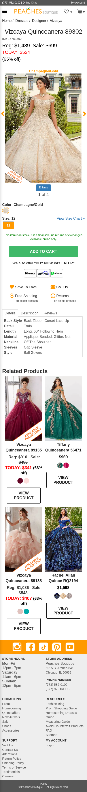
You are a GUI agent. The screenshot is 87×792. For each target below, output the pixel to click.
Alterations (9, 754)
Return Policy (11, 758)
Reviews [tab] (50, 313)
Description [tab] (29, 313)
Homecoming (11, 708)
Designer (39, 21)
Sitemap (51, 735)
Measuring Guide (58, 721)
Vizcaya (56, 21)
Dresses (21, 21)
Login (49, 745)
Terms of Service (14, 767)
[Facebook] (30, 647)
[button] (4, 11)
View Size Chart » (71, 218)
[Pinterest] (56, 647)
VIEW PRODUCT (24, 495)
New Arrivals (11, 717)
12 (8, 225)
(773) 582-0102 (56, 684)
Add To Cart (43, 251)
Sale (5, 721)
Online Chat (30, 2)
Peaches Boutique (32, 787)
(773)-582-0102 (11, 2)
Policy (43, 783)
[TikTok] (43, 647)
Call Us (62, 287)
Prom (6, 704)
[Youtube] (70, 647)
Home (7, 21)
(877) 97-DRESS (58, 689)
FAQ (49, 730)
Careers (7, 776)
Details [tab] (10, 313)
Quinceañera (11, 713)
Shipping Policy (13, 763)
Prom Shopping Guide (61, 708)
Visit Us (7, 745)
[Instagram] (17, 647)
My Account (78, 2)
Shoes (6, 726)
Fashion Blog (55, 704)
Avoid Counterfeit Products (64, 726)
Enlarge (43, 187)
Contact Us (10, 749)
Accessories (10, 730)
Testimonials (11, 772)
